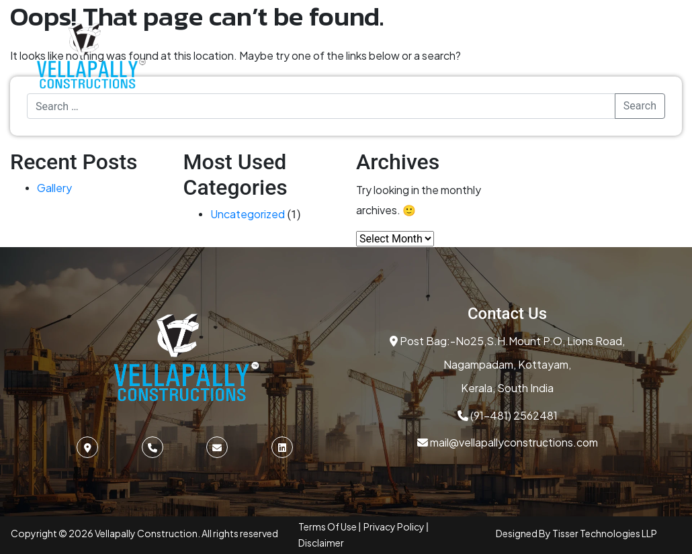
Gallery (54, 188)
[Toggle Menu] (641, 55)
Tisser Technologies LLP (604, 533)
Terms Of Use (328, 526)
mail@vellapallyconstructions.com (507, 442)
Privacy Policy (394, 526)
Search (639, 105)
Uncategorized (247, 214)
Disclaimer (321, 543)
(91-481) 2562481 (508, 415)
